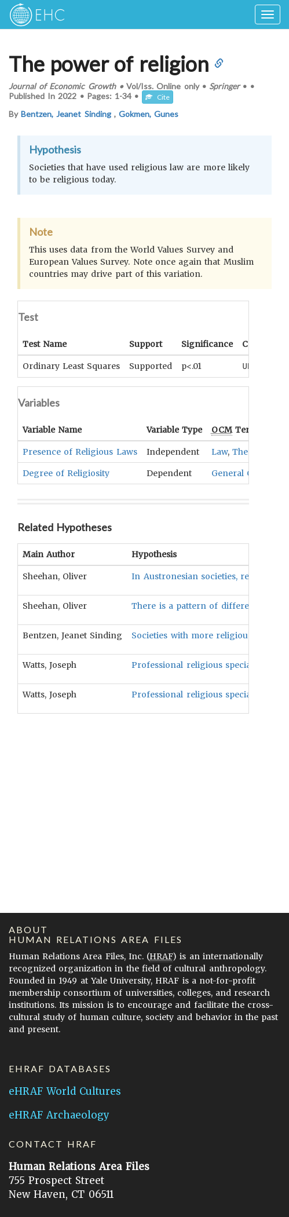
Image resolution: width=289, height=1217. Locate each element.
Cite (157, 97)
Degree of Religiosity (66, 472)
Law (219, 451)
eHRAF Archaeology (59, 1115)
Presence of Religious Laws (80, 451)
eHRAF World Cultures (65, 1091)
